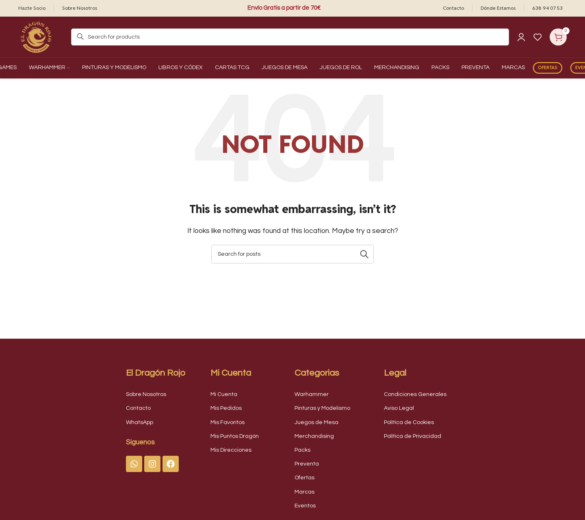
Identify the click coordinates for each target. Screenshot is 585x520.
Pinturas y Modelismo (322, 408)
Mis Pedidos (226, 408)
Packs (302, 450)
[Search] (290, 37)
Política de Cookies (409, 422)
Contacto (138, 408)
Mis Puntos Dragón (234, 436)
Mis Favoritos (227, 422)
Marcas (304, 492)
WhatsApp (139, 422)
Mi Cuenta (223, 394)
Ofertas (547, 67)
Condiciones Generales (415, 394)
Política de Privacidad (412, 436)
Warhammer (312, 394)
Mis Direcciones (230, 450)
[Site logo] (36, 36)
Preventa (307, 464)
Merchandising (314, 436)
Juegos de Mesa (316, 422)
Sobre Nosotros (146, 394)
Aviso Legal (399, 408)
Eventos (305, 506)
